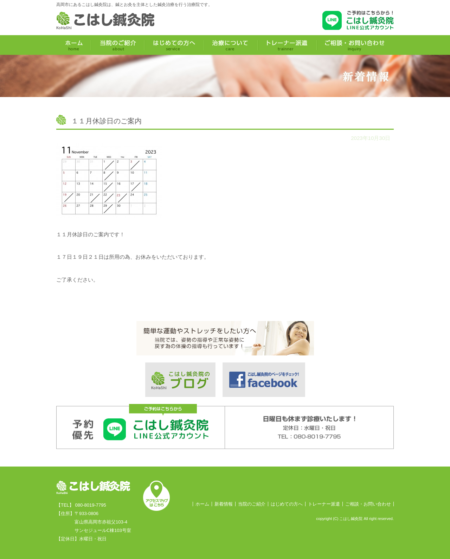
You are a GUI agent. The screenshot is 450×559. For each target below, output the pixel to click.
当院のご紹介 (251, 504)
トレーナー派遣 (324, 504)
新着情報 (223, 504)
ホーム (202, 504)
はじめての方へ (287, 504)
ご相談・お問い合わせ (368, 504)
